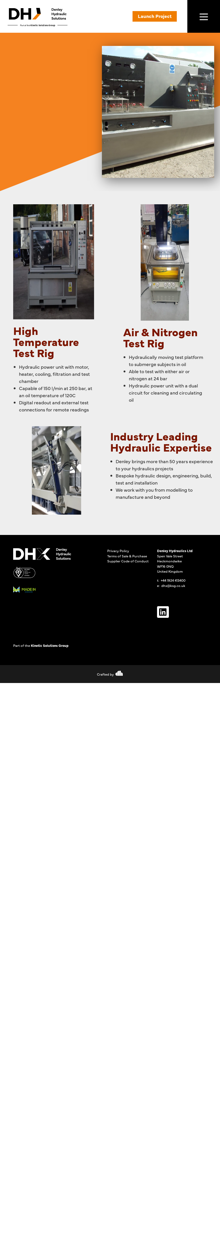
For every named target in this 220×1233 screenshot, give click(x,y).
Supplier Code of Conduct (128, 560)
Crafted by (105, 674)
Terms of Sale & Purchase (127, 555)
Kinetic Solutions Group (42, 25)
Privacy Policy (118, 550)
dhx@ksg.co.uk (173, 585)
